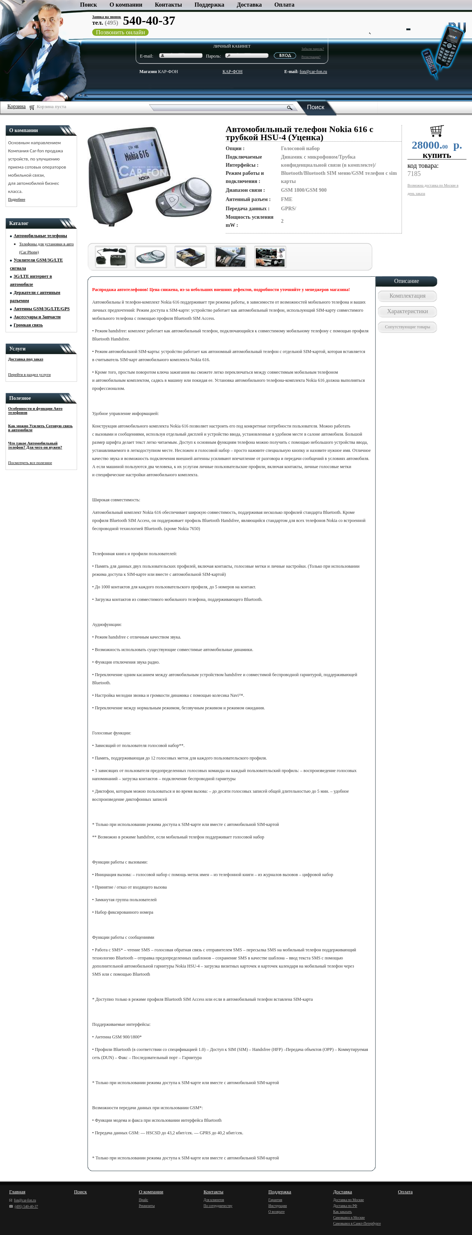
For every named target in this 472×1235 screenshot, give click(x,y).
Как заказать (342, 1212)
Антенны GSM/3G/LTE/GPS (42, 308)
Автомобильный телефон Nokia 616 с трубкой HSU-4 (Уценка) (299, 133)
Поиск (88, 4)
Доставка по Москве (348, 1200)
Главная (17, 1191)
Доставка (249, 4)
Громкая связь (28, 325)
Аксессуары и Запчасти (37, 316)
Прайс (143, 1200)
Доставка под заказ (25, 359)
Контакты (168, 4)
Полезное (20, 398)
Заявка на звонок (106, 17)
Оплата (284, 4)
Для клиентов (214, 1200)
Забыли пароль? (313, 49)
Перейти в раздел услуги (29, 374)
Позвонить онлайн (120, 32)
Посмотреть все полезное (30, 462)
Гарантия (275, 1200)
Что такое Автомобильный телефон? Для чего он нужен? (35, 445)
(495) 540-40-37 (23, 1206)
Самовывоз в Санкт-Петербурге (357, 1223)
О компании (126, 4)
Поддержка (210, 4)
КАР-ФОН (158, 71)
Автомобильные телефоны (40, 235)
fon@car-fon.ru (313, 71)
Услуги (17, 349)
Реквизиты (147, 1206)
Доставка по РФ (345, 1206)
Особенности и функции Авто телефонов (35, 410)
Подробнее (16, 199)
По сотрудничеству (218, 1206)
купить (437, 155)
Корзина (16, 106)
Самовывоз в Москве (349, 1217)
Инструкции (277, 1206)
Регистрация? (311, 57)
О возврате (276, 1212)
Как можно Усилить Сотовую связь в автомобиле (40, 427)
